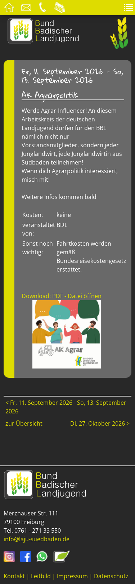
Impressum (72, 576)
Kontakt (14, 576)
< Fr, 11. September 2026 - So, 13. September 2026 (65, 407)
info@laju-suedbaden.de (36, 539)
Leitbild (41, 576)
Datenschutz (111, 576)
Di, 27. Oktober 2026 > (100, 423)
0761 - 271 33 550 (37, 530)
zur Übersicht (23, 423)
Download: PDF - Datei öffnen (62, 296)
